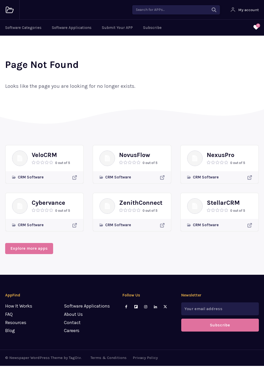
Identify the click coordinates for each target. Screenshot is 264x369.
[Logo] (9, 9)
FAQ (9, 317)
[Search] (214, 9)
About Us (73, 317)
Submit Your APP (117, 27)
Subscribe (152, 27)
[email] (220, 312)
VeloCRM (44, 156)
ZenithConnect (140, 204)
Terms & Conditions (108, 361)
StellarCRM (223, 204)
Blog (10, 334)
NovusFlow (134, 156)
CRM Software (31, 179)
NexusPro (220, 156)
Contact (72, 325)
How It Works (18, 309)
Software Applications (72, 27)
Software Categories (23, 27)
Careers (71, 334)
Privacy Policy (145, 361)
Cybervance (48, 204)
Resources (15, 325)
